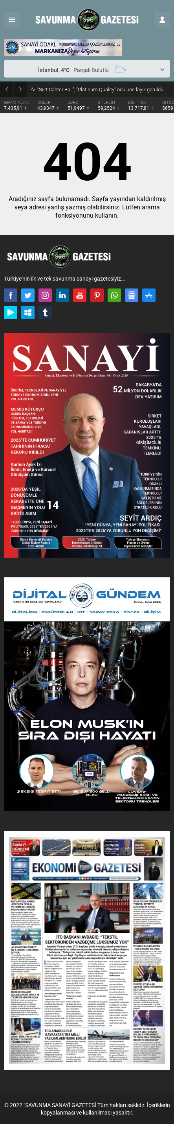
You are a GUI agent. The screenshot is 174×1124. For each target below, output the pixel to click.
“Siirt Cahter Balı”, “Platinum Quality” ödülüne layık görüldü (100, 89)
